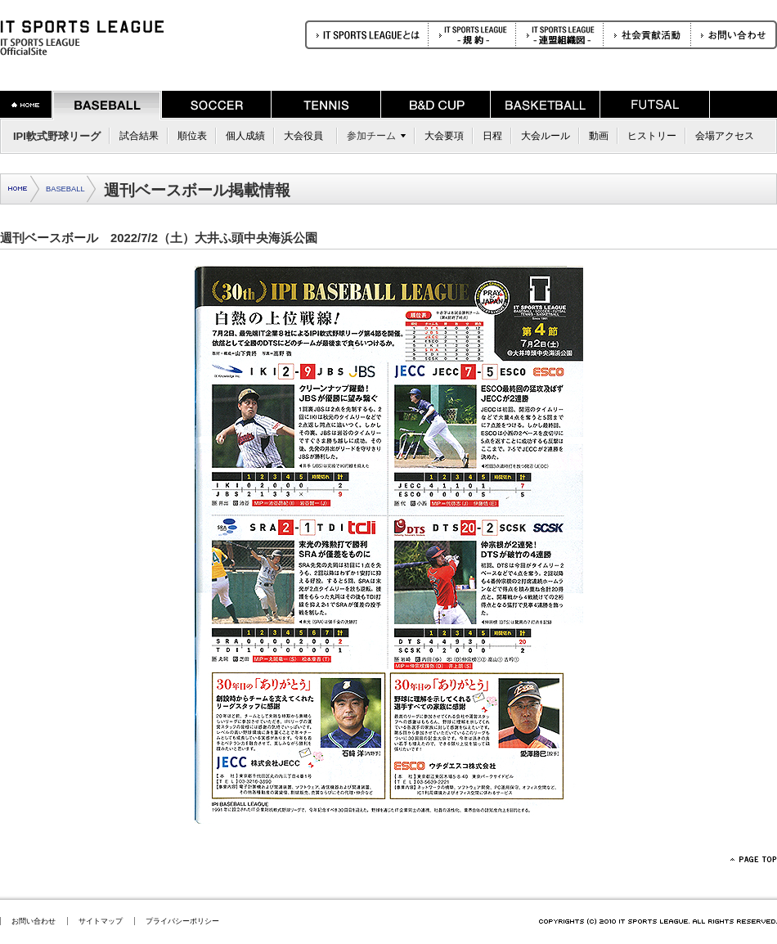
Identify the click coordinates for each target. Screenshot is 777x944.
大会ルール (545, 136)
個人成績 (245, 136)
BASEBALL (65, 189)
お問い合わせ (33, 921)
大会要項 (444, 136)
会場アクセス (724, 136)
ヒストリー (651, 136)
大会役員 (303, 136)
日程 (492, 136)
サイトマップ (101, 921)
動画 (599, 136)
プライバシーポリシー (182, 921)
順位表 (192, 136)
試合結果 (139, 136)
